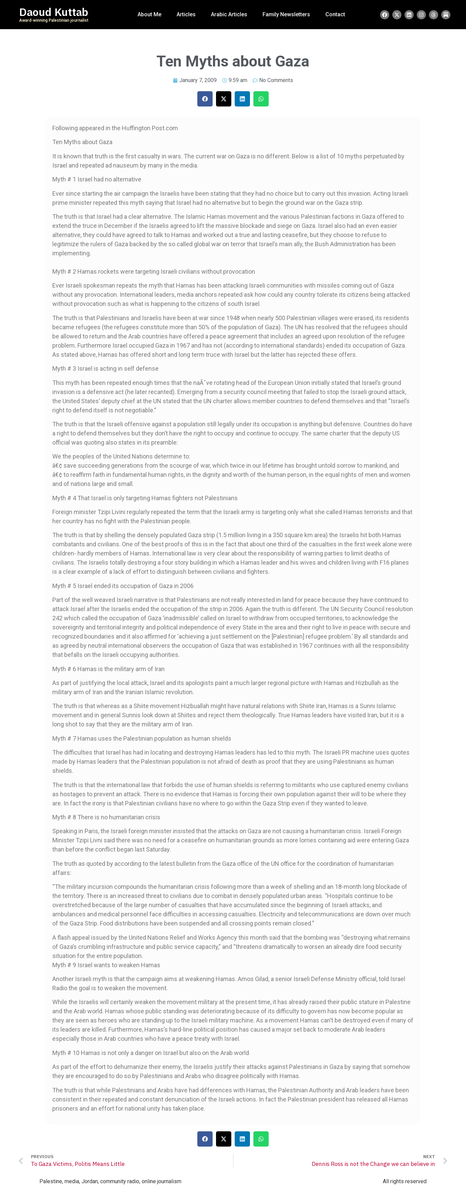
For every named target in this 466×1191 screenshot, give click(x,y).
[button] (205, 98)
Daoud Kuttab (53, 12)
